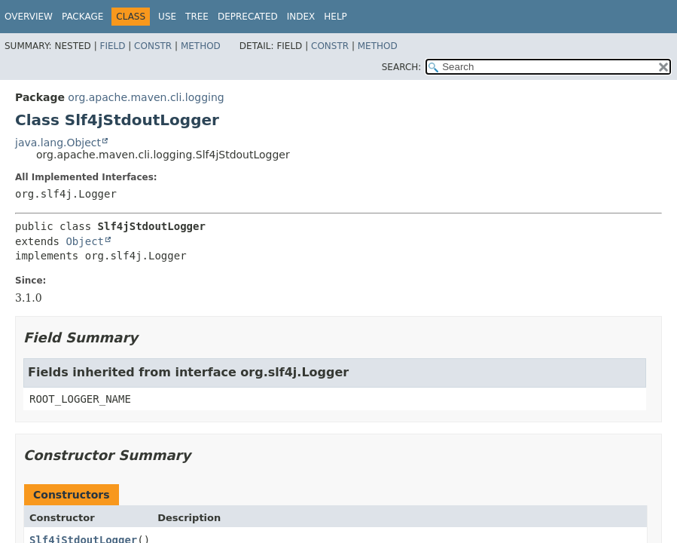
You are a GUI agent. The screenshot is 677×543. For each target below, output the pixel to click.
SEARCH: (402, 67)
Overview (29, 16)
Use (167, 16)
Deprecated (248, 16)
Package (82, 16)
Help (335, 16)
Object (85, 241)
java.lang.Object (58, 143)
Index (301, 16)
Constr (153, 46)
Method (201, 46)
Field (112, 46)
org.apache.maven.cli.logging (146, 97)
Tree (197, 16)
